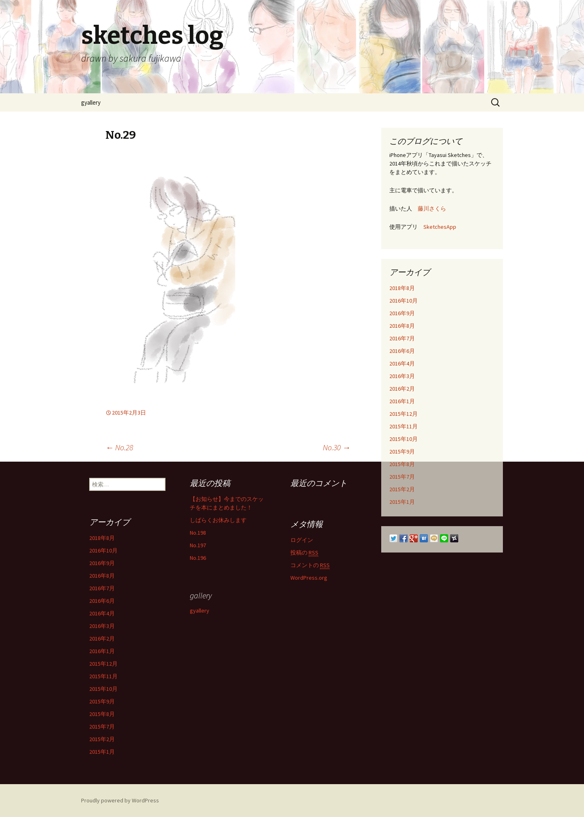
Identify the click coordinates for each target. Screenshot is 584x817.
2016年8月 (402, 325)
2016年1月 (402, 401)
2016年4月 (402, 363)
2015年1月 (402, 501)
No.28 (119, 447)
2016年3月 (402, 376)
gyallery (91, 102)
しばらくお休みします (218, 520)
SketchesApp (439, 226)
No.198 (198, 532)
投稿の (304, 553)
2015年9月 (402, 451)
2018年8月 (402, 288)
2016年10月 (403, 300)
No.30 (336, 447)
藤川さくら (432, 208)
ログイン (301, 540)
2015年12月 (403, 413)
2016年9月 (402, 313)
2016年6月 (402, 351)
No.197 (198, 545)
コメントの (310, 565)
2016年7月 (402, 338)
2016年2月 (402, 388)
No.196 (198, 557)
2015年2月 (402, 489)
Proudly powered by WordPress (120, 800)
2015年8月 (402, 464)
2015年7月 (402, 476)
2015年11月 (403, 426)
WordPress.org (308, 577)
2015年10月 (403, 439)
